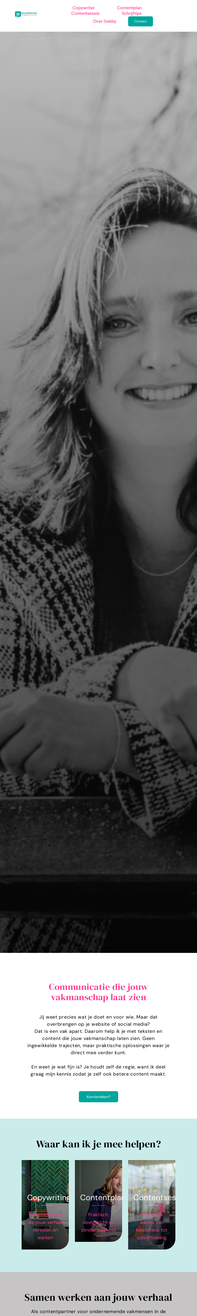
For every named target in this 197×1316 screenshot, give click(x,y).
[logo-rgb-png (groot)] (25, 14)
